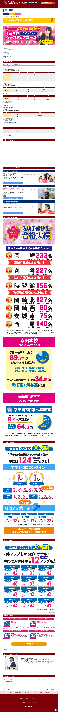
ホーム (4, 16)
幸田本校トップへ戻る (29, 686)
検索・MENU (53, 3)
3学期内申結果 (6, 53)
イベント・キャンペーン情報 (9, 49)
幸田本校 (7, 16)
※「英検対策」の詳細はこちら (8, 102)
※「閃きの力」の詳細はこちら (8, 101)
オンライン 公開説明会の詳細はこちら (13, 198)
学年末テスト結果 (7, 52)
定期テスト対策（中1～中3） (45, 679)
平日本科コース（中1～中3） (27, 679)
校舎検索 (51, 6)
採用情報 (27, 698)
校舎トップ (6, 14)
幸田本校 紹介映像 (7, 48)
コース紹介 (27, 6)
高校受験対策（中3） (9, 681)
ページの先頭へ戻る (51, 612)
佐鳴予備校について (16, 6)
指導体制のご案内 (7, 57)
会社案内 (21, 698)
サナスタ (17, 14)
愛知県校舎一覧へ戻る (7, 689)
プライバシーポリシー (34, 698)
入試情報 (35, 6)
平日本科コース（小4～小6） (10, 679)
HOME (6, 6)
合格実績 (43, 6)
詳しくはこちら (29, 644)
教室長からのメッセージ (8, 56)
